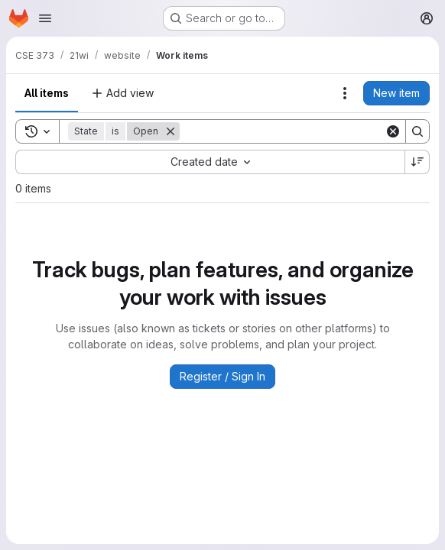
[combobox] (209, 162)
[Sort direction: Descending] (417, 162)
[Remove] (170, 131)
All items (46, 92)
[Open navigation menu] (45, 18)
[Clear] (393, 131)
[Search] (282, 131)
